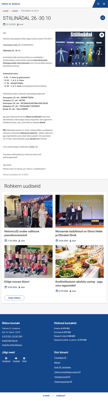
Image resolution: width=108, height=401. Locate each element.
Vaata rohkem (14, 298)
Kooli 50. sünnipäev (62, 367)
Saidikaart (60, 396)
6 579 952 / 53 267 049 (12, 336)
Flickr (24, 359)
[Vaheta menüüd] (104, 3)
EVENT (33, 146)
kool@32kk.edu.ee (9, 341)
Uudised (15, 11)
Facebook (6, 359)
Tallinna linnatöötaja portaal (66, 372)
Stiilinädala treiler (12, 44)
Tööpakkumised (61, 377)
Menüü (57, 362)
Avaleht (6, 11)
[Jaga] (102, 17)
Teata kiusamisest (62, 382)
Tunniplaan (59, 358)
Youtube (16, 359)
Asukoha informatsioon (12, 345)
